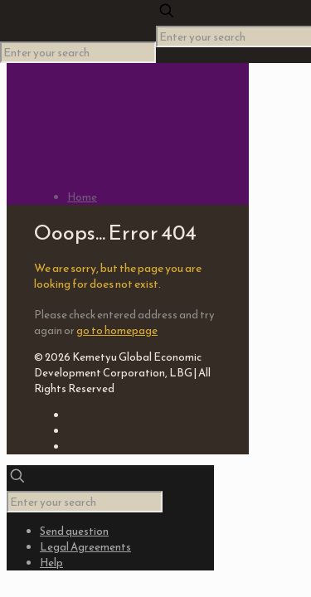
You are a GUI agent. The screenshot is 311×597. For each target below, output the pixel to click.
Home (82, 197)
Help (51, 562)
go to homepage (117, 330)
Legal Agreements (85, 547)
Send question (74, 531)
